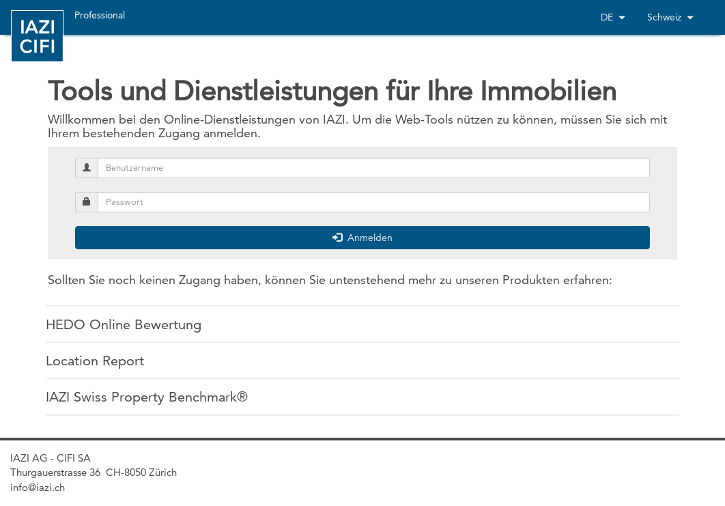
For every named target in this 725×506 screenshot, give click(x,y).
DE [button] (613, 17)
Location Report (95, 360)
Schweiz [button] (670, 17)
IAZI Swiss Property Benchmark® (147, 397)
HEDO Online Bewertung (123, 324)
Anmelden (362, 237)
